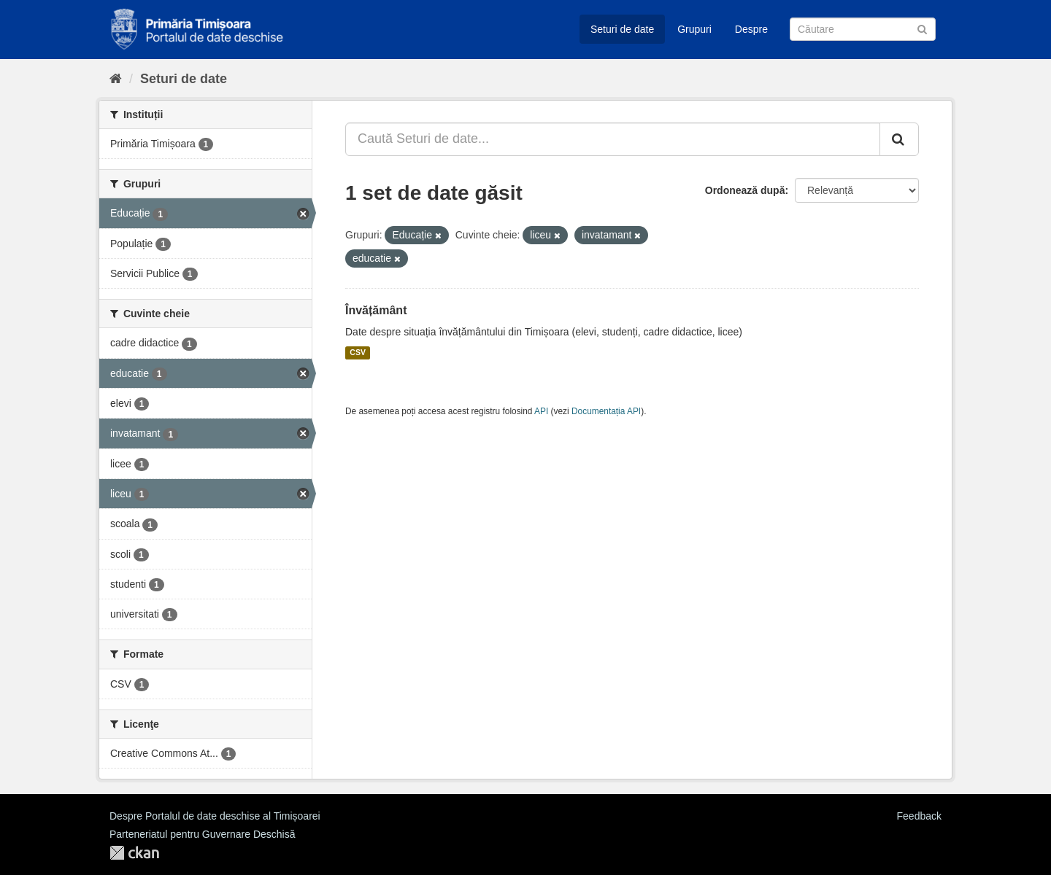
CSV (358, 353)
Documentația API (606, 411)
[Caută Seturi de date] (863, 29)
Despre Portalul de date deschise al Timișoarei (214, 816)
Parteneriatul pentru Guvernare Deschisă (202, 834)
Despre (751, 29)
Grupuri (694, 29)
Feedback (919, 816)
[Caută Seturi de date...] (612, 139)
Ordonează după (745, 190)
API (541, 411)
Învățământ (376, 310)
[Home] (115, 78)
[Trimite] (922, 28)
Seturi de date (622, 29)
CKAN (134, 852)
